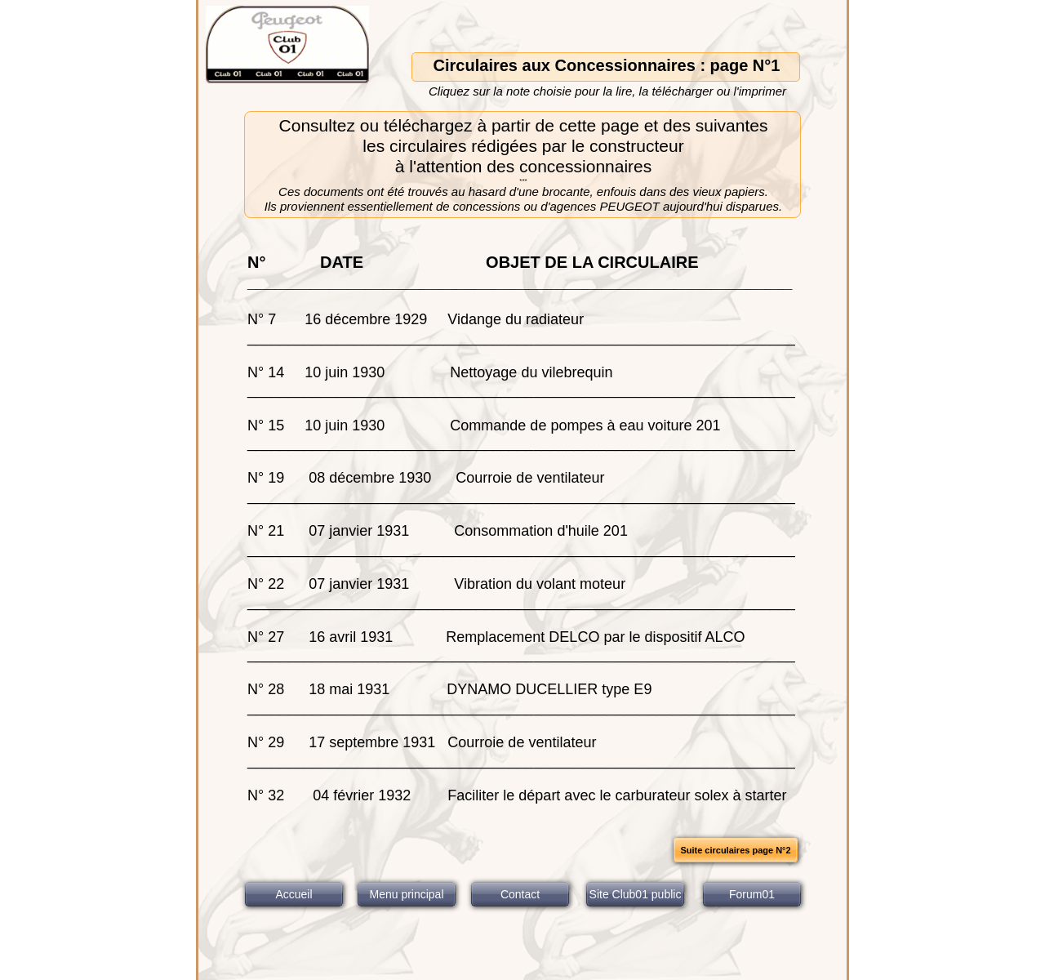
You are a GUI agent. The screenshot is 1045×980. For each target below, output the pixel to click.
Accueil (293, 894)
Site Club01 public (635, 894)
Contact (520, 894)
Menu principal (406, 894)
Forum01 (752, 894)
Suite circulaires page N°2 (735, 850)
